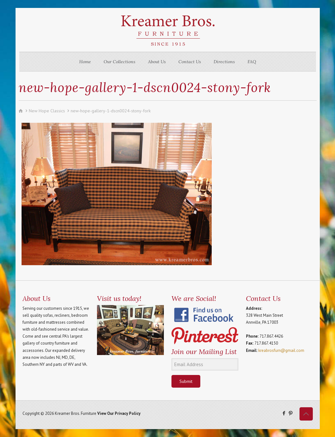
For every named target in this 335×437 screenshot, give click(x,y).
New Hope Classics (47, 111)
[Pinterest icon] (290, 413)
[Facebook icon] (284, 413)
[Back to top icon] (306, 414)
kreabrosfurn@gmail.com (281, 350)
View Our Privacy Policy (118, 413)
